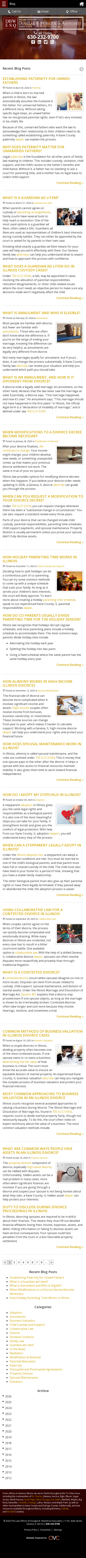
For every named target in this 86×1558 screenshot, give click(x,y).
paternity (16, 157)
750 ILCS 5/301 (36, 411)
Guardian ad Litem (43, 202)
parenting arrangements (33, 212)
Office (71, 11)
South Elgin (29, 1499)
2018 (7, 1443)
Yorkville (22, 1502)
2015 (7, 1461)
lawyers (55, 833)
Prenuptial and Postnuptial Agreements (36, 1369)
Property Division (39, 1157)
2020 (7, 1431)
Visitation (16, 1382)
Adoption (39, 799)
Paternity (36, 87)
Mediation (16, 1353)
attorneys (22, 254)
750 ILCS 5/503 (62, 1112)
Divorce (15, 1333)
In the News (18, 1349)
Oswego (32, 1502)
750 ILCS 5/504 (45, 758)
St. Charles (37, 1496)
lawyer (19, 139)
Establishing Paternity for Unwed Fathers (37, 1277)
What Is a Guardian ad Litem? (29, 1282)
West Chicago (43, 1499)
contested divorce (16, 978)
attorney (22, 366)
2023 (7, 1414)
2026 (7, 1396)
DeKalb (65, 1508)
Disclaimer (45, 1529)
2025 (7, 1402)
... (46, 1262)
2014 (7, 1466)
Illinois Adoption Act (30, 855)
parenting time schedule (59, 600)
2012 (7, 1478)
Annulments (42, 318)
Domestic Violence (22, 1337)
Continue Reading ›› (69, 183)
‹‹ (5, 1262)
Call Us (14, 11)
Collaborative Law (47, 918)
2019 (7, 1437)
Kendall (10, 1511)
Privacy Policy (31, 1529)
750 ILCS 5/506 (21, 276)
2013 (7, 1472)
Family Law (17, 1341)
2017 (7, 1449)
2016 (7, 1455)
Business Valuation (43, 1040)
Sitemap (58, 1529)
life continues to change (23, 448)
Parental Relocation (23, 1361)
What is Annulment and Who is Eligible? (36, 1285)
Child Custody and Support (51, 566)
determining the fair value (20, 1062)
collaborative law (26, 952)
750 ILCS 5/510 (21, 506)
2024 (7, 1408)
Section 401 (28, 994)
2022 (7, 1420)
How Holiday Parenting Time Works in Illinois (39, 1298)
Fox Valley (56, 1499)
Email (43, 11)
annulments (11, 331)
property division (20, 1163)
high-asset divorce (39, 1167)
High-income (20, 708)
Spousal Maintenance (48, 690)
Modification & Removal (46, 441)
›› (51, 1262)
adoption (27, 805)
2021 (7, 1426)
